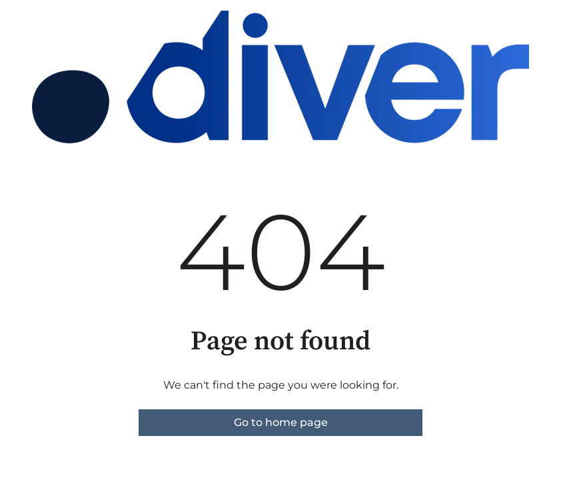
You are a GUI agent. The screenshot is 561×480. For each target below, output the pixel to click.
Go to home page (281, 422)
